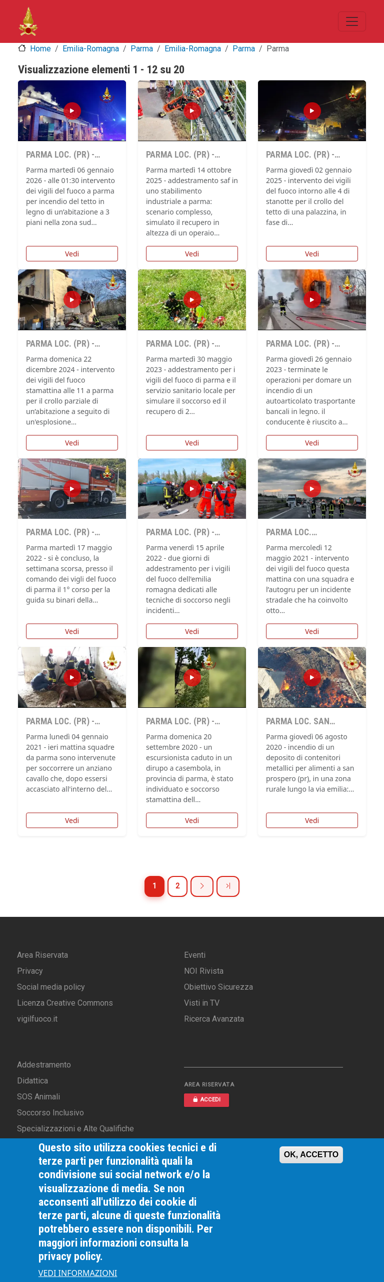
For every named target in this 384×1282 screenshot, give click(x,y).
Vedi (72, 253)
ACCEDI (206, 1099)
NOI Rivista (204, 971)
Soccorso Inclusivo (50, 1112)
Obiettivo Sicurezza (218, 987)
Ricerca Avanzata (214, 1019)
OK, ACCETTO (311, 1154)
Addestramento (44, 1064)
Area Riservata (42, 955)
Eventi (195, 955)
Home (40, 48)
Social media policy (51, 987)
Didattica (32, 1080)
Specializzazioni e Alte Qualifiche (75, 1128)
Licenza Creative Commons (65, 1003)
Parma (141, 48)
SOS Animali (38, 1096)
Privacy (30, 971)
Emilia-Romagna (90, 48)
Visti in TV (202, 1003)
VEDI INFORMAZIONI (78, 1273)
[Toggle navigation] (352, 21)
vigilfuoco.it (37, 1019)
